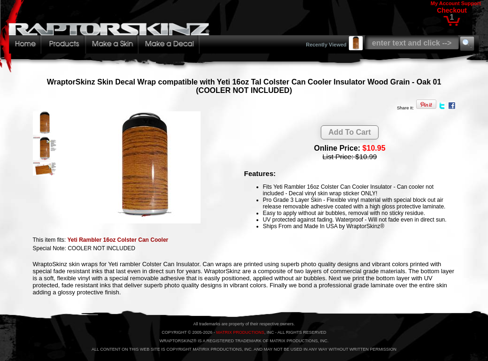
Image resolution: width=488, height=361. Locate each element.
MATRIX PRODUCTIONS (240, 332)
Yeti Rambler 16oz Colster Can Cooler (118, 240)
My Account (445, 3)
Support (471, 3)
